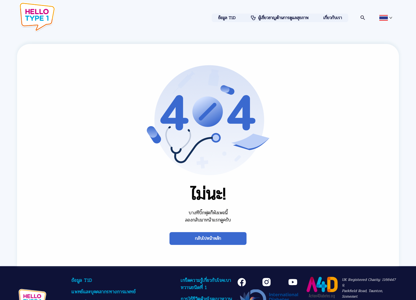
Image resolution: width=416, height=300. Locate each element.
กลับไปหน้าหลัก (208, 238)
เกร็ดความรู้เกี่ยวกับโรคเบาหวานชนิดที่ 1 (206, 284)
